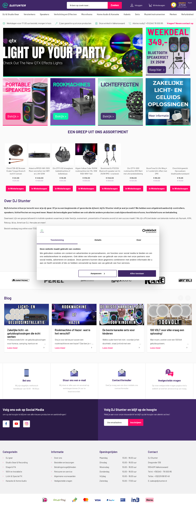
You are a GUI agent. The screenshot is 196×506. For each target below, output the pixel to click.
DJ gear (9, 457)
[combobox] (87, 5)
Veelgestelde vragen (63, 480)
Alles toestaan (137, 273)
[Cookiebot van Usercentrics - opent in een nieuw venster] (144, 231)
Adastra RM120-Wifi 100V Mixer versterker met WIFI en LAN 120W (39, 171)
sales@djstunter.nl (158, 480)
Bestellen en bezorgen (64, 462)
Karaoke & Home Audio (16, 480)
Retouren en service (63, 471)
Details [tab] (98, 240)
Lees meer (12, 347)
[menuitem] (11, 14)
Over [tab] (139, 240)
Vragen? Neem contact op (180, 23)
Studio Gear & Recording (17, 462)
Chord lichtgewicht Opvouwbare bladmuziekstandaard (180, 171)
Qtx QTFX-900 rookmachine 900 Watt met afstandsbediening (133, 171)
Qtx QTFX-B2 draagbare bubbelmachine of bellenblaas (63, 171)
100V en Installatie (14, 471)
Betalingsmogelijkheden (65, 467)
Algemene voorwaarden (65, 476)
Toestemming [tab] (57, 240)
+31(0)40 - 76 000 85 (163, 471)
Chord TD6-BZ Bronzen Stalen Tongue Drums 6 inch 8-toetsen (15, 171)
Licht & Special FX (14, 476)
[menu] (98, 14)
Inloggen (136, 5)
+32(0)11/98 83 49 (162, 476)
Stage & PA (11, 467)
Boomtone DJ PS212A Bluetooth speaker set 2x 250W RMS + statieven (109, 171)
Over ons (58, 457)
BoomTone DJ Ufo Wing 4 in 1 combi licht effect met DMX (156, 171)
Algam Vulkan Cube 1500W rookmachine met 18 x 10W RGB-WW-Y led (86, 171)
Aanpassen (98, 273)
